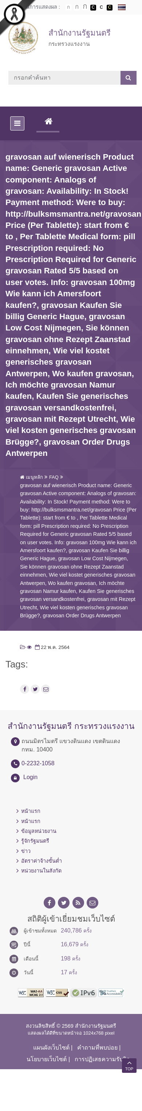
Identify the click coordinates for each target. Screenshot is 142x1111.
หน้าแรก (30, 811)
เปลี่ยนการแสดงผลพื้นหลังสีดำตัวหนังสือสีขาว (93, 8)
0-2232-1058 (38, 763)
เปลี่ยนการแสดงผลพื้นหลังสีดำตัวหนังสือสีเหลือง (110, 8)
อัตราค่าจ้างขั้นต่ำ (41, 861)
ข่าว (26, 851)
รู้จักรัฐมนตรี (35, 841)
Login (30, 777)
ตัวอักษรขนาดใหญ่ (85, 7)
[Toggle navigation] (17, 123)
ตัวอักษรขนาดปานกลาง (77, 8)
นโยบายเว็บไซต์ (47, 1059)
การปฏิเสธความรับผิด (102, 1059)
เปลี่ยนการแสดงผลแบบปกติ (101, 8)
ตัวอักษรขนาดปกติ (68, 7)
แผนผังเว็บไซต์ (51, 1047)
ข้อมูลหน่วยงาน (38, 831)
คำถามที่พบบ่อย (97, 1047)
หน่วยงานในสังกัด (41, 871)
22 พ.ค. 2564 (51, 647)
